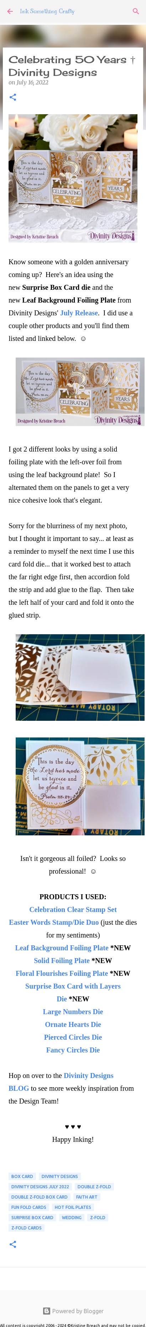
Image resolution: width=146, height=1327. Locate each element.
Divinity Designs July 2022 (40, 1186)
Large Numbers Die (73, 1012)
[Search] (136, 11)
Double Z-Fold (94, 1186)
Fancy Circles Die (73, 1050)
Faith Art (87, 1197)
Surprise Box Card (32, 1217)
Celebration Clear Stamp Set (73, 909)
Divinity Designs (60, 1176)
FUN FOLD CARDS (28, 1207)
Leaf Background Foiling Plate (62, 948)
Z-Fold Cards (26, 1228)
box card (22, 1176)
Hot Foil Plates (73, 1207)
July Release (79, 313)
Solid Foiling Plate (62, 960)
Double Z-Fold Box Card (39, 1197)
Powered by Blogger (73, 1311)
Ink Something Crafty (47, 11)
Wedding (72, 1217)
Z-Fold (97, 1217)
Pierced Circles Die (73, 1037)
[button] (13, 98)
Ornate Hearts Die (73, 1024)
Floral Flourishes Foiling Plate (62, 973)
